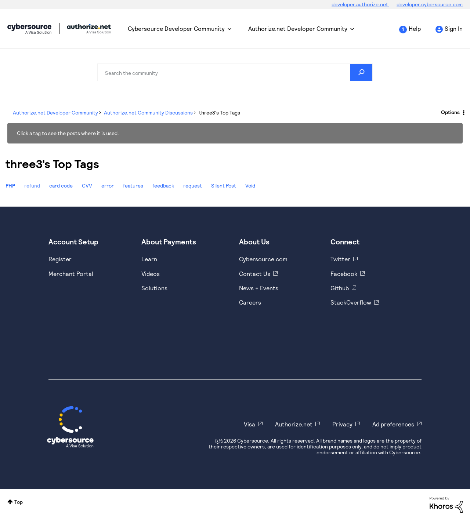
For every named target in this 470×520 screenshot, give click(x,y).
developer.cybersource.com (430, 4)
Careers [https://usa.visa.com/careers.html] (250, 302)
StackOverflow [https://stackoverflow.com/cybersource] (350, 302)
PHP (10, 185)
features (133, 185)
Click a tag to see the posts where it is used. (68, 133)
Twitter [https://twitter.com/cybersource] (340, 258)
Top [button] (18, 502)
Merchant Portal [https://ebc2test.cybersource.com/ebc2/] (70, 273)
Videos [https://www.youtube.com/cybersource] (150, 273)
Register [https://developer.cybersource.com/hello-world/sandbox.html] (60, 258)
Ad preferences (393, 424)
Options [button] (450, 112)
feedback (163, 185)
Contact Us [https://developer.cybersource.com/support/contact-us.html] (254, 273)
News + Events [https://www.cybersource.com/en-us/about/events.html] (258, 287)
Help (415, 28)
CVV (87, 185)
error (107, 185)
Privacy (342, 424)
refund (32, 185)
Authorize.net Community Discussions (148, 112)
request (192, 185)
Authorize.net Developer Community (297, 28)
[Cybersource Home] (70, 426)
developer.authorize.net (360, 4)
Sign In (454, 28)
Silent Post (223, 185)
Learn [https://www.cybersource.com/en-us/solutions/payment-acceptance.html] (149, 258)
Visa (249, 424)
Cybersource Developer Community (29, 28)
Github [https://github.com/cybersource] (339, 287)
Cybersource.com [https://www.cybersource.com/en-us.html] (263, 258)
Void (250, 185)
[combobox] (235, 72)
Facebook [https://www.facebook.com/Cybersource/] (343, 273)
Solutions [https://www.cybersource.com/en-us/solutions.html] (154, 287)
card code (61, 185)
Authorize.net (293, 424)
